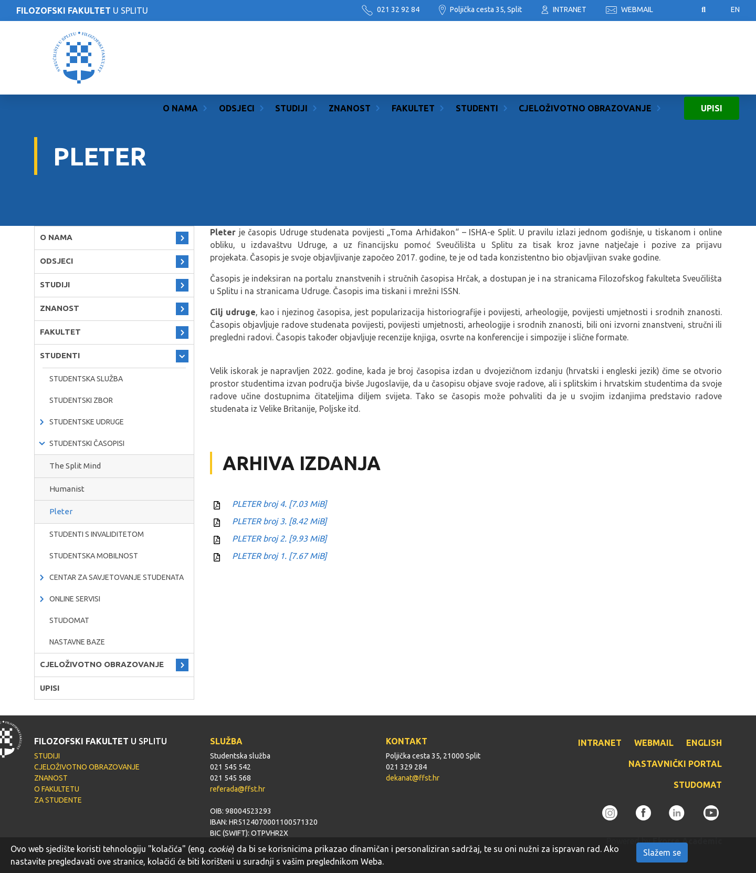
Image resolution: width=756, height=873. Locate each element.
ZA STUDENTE (58, 800)
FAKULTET (413, 58)
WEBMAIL (629, 9)
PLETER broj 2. (279, 538)
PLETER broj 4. (279, 503)
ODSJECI (237, 58)
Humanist (67, 488)
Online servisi (74, 599)
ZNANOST (350, 58)
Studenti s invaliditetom (96, 534)
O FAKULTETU (56, 789)
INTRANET (563, 9)
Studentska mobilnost (93, 556)
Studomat (69, 620)
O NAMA (180, 58)
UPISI (711, 58)
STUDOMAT (698, 784)
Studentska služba (86, 379)
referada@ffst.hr (237, 789)
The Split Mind (75, 465)
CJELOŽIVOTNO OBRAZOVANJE (585, 58)
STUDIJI (291, 58)
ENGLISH (704, 742)
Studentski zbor (81, 400)
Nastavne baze (77, 642)
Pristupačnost (677, 10)
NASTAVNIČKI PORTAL (675, 763)
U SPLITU (82, 10)
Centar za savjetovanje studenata (116, 577)
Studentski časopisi (86, 443)
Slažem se (662, 852)
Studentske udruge (86, 422)
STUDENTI (477, 58)
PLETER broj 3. (279, 521)
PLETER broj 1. (279, 555)
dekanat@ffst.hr (412, 778)
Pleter (60, 511)
